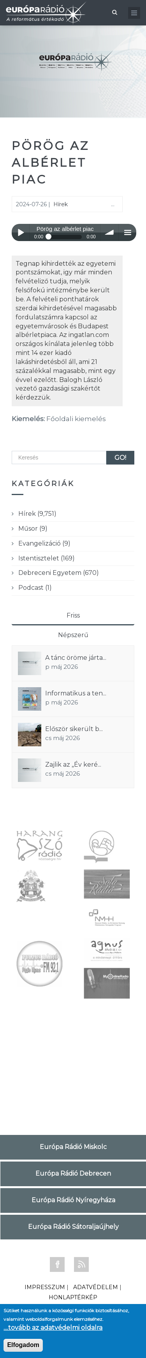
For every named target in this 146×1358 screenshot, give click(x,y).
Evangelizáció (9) (44, 543)
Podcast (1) (35, 587)
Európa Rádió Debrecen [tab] (73, 1173)
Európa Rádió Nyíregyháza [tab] (73, 1200)
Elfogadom (23, 1345)
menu (127, 232)
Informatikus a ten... (75, 693)
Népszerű (73, 635)
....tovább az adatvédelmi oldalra (53, 1327)
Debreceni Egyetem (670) (58, 572)
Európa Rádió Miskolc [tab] (73, 1147)
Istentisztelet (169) (46, 558)
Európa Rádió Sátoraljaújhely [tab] (73, 1226)
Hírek (60, 204)
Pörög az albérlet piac (50, 163)
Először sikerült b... (74, 729)
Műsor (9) (32, 528)
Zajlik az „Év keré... (73, 764)
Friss (73, 615)
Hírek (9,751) (37, 513)
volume (109, 232)
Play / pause (20, 232)
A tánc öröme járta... (75, 657)
